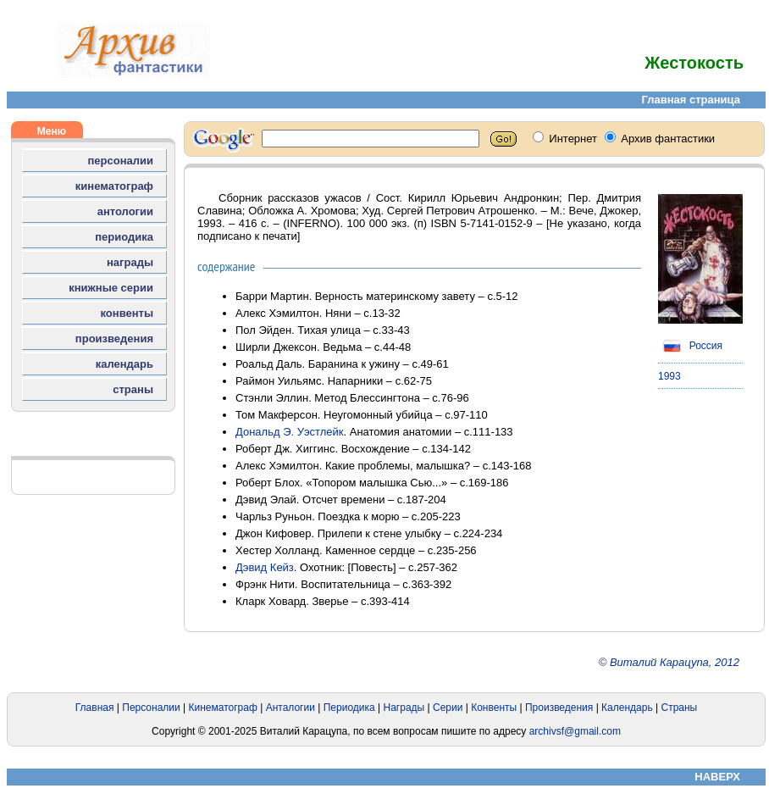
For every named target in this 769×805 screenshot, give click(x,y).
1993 (669, 376)
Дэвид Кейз (264, 567)
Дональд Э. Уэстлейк (289, 431)
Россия (690, 346)
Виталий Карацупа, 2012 (674, 662)
